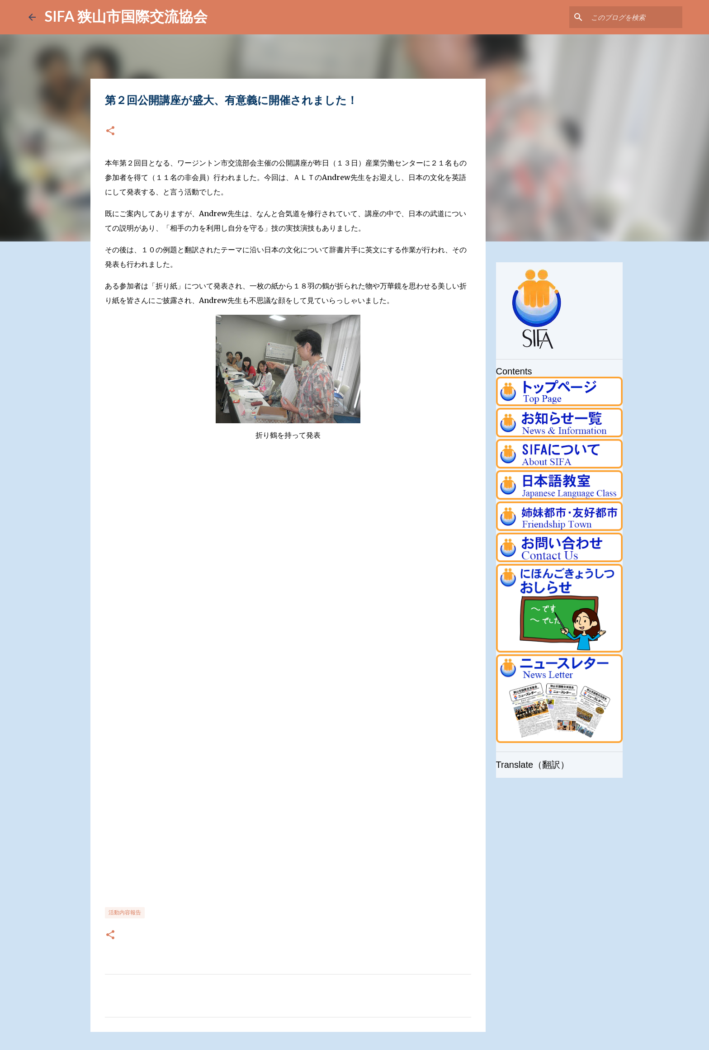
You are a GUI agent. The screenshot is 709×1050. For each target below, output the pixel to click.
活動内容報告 (125, 912)
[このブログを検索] (634, 17)
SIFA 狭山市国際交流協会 (126, 16)
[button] (110, 131)
